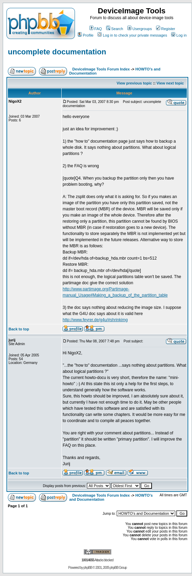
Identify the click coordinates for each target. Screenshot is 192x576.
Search (114, 29)
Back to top (19, 329)
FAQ (95, 29)
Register (165, 29)
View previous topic (134, 83)
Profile (85, 35)
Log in (179, 35)
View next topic (170, 83)
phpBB (88, 568)
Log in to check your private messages (132, 35)
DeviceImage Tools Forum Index (101, 69)
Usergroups (139, 29)
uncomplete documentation (57, 52)
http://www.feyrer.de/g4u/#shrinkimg (95, 319)
